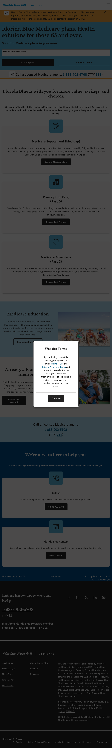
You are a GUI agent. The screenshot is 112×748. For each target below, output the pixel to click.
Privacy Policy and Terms (54, 367)
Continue (56, 398)
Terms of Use (57, 363)
